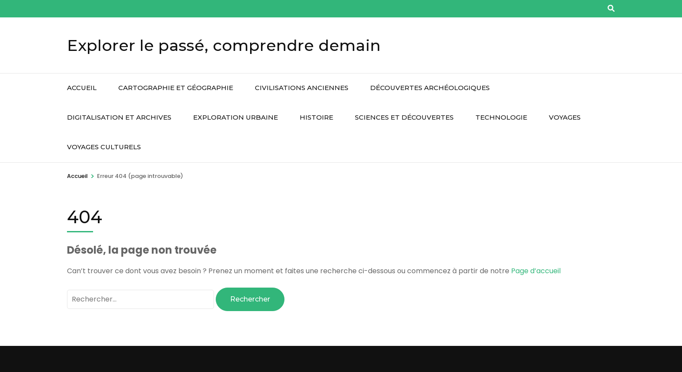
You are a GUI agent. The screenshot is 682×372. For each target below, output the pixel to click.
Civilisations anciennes (301, 88)
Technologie (501, 117)
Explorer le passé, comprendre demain (224, 45)
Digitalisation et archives (119, 117)
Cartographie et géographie (175, 88)
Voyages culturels (104, 147)
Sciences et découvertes (404, 117)
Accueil (82, 88)
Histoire (316, 117)
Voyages (565, 117)
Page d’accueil (536, 271)
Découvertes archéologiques (430, 88)
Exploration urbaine (235, 117)
